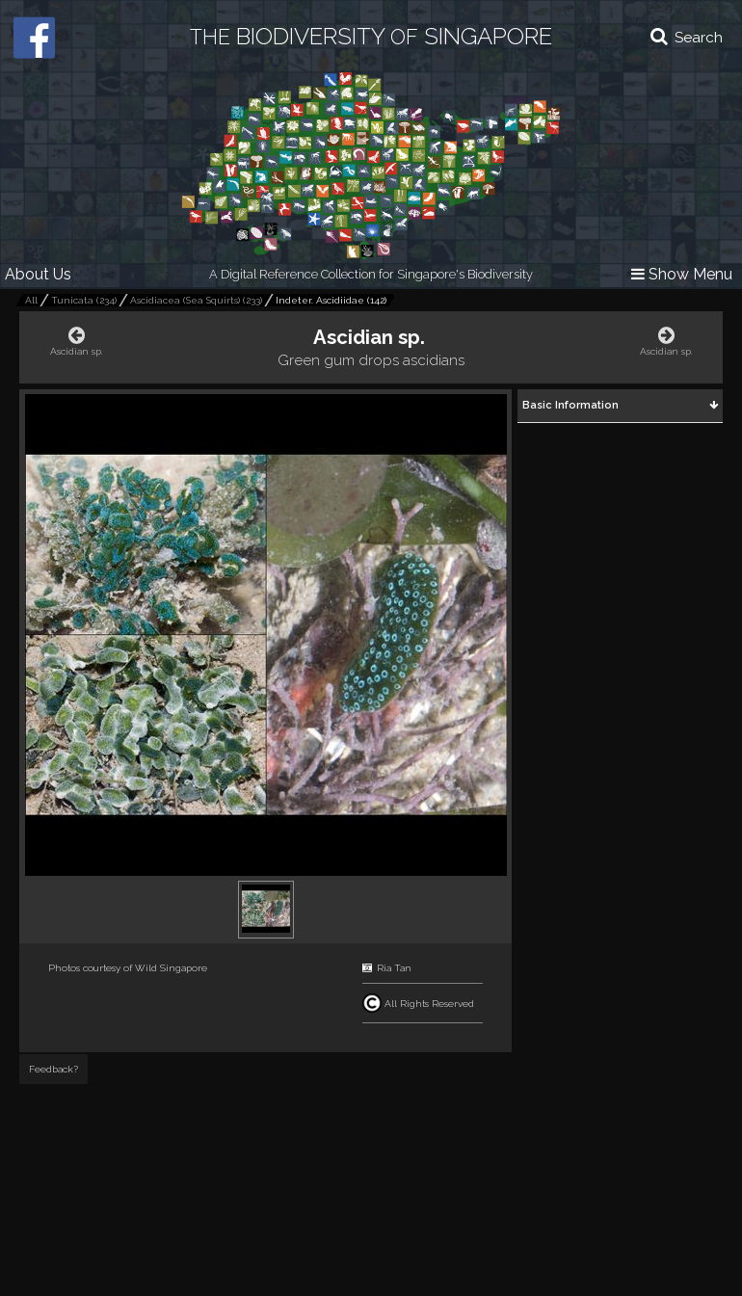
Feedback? (53, 1069)
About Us (38, 274)
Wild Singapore (171, 968)
